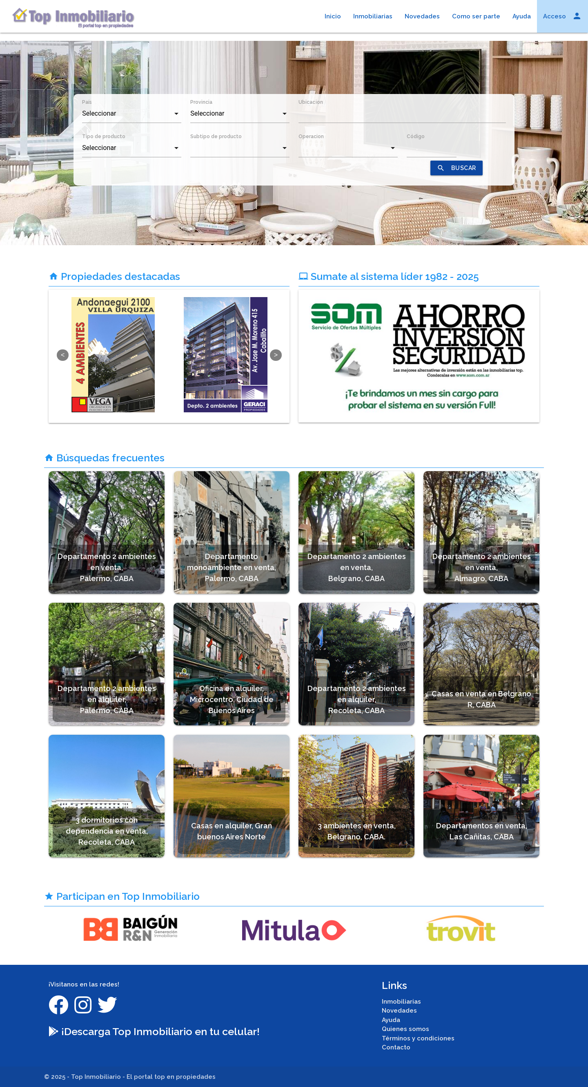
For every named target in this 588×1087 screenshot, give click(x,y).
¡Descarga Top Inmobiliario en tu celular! (154, 1031)
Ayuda (521, 16)
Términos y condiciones (418, 1038)
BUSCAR (456, 168)
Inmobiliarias (372, 16)
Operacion (311, 136)
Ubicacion (310, 102)
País (87, 102)
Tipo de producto (103, 136)
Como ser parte (476, 16)
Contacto (396, 1047)
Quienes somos (405, 1029)
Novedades (422, 16)
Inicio (333, 16)
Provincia (201, 102)
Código (416, 136)
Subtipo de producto (216, 136)
